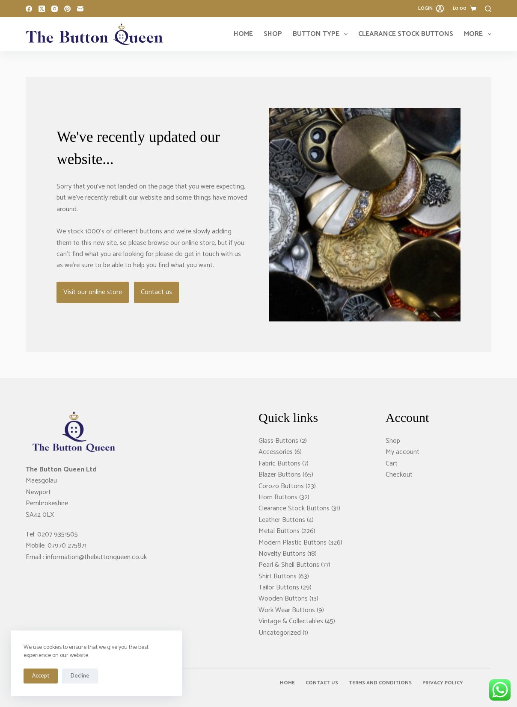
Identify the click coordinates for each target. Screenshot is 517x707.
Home (243, 34)
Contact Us (322, 683)
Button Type (322, 34)
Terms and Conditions (380, 683)
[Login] (431, 8)
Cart (392, 463)
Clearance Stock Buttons (405, 34)
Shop (273, 34)
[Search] (488, 9)
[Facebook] (29, 9)
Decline (80, 676)
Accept (40, 676)
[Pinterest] (67, 9)
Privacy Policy (442, 683)
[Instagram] (54, 9)
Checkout (399, 474)
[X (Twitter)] (42, 9)
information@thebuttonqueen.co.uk (96, 557)
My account (402, 452)
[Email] (80, 9)
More (477, 34)
